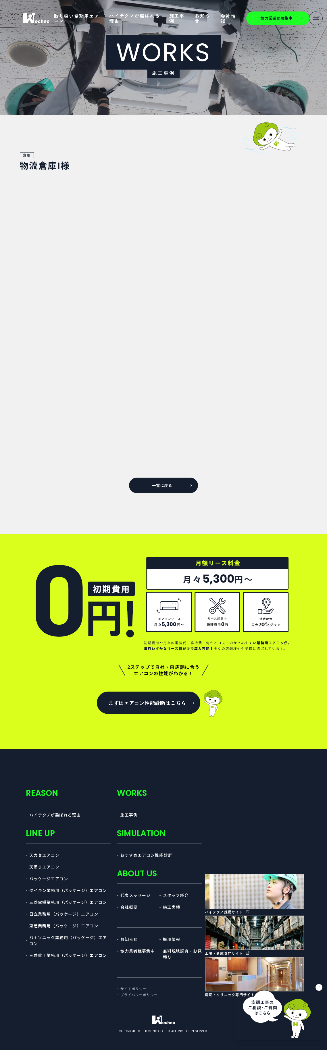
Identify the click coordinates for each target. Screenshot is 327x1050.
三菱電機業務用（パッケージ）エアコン (68, 902)
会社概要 (129, 907)
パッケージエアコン (48, 878)
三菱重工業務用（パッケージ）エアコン (68, 955)
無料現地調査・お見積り (182, 954)
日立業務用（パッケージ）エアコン (63, 914)
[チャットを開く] (277, 1013)
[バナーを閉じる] (319, 987)
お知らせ (202, 18)
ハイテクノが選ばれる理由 (134, 18)
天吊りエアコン (44, 867)
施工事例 (176, 18)
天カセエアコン (44, 855)
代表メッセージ (135, 895)
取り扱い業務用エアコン (76, 18)
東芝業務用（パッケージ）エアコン (63, 926)
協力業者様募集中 (137, 951)
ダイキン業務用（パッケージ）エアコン (68, 890)
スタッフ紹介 (176, 895)
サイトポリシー (133, 989)
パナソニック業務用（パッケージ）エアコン (68, 940)
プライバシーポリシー (139, 995)
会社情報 (228, 18)
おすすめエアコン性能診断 (146, 855)
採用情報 (171, 939)
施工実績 (171, 907)
